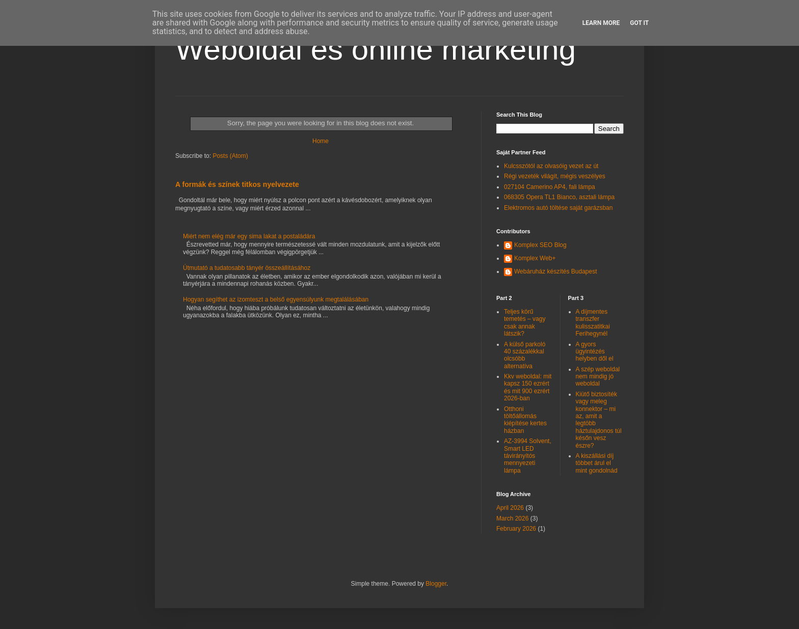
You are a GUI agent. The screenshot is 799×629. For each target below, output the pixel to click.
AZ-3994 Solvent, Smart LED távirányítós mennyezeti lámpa (527, 455)
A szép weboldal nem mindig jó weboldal (598, 377)
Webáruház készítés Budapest (555, 271)
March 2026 (512, 518)
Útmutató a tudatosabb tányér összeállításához (246, 267)
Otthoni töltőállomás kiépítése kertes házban (525, 419)
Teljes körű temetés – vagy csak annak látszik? (524, 322)
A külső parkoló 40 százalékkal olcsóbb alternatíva (524, 355)
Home (320, 141)
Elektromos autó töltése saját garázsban (558, 207)
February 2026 (516, 528)
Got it (639, 22)
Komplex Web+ (535, 258)
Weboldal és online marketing (375, 49)
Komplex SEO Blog (540, 245)
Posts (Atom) (230, 155)
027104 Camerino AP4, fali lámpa (549, 186)
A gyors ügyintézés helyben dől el (595, 352)
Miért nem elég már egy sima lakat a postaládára (249, 236)
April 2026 (510, 507)
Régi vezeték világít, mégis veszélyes (554, 176)
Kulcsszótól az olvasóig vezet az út (551, 166)
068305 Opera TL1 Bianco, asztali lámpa (559, 197)
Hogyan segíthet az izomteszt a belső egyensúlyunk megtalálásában (275, 299)
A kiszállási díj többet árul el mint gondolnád (597, 463)
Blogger (435, 583)
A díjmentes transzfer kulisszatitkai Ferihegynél (593, 322)
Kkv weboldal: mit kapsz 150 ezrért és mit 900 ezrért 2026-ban (527, 387)
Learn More (601, 22)
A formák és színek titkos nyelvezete (237, 184)
